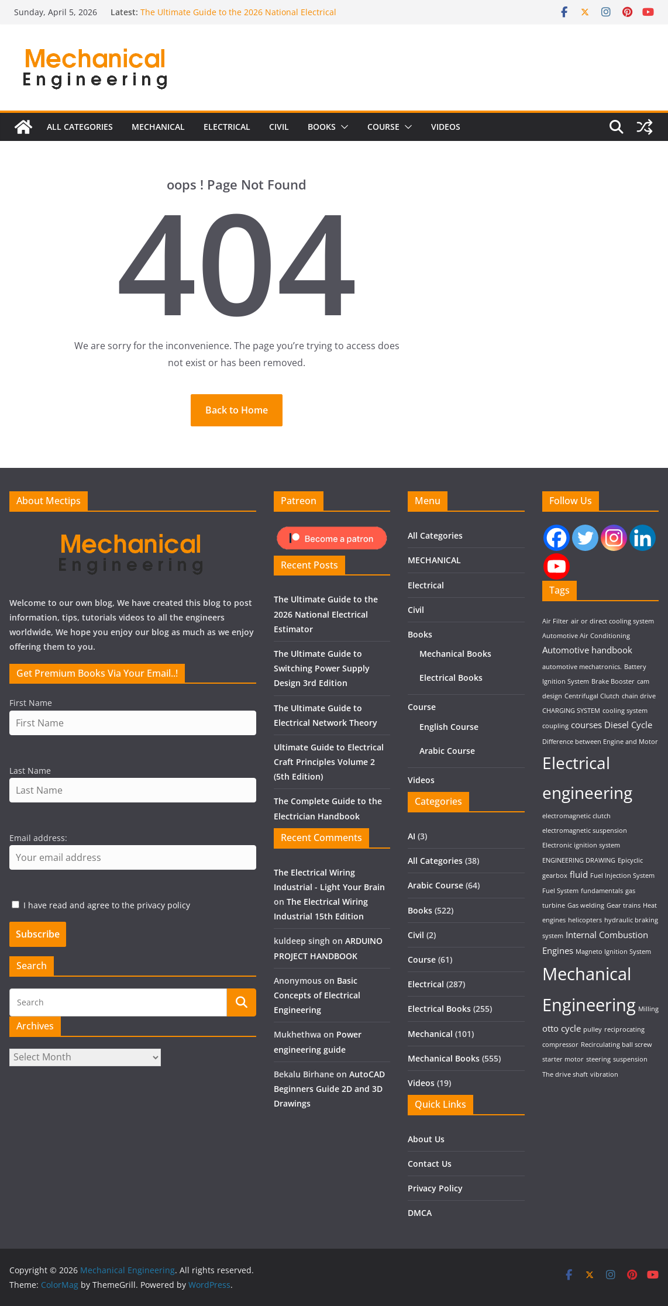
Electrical (227, 133)
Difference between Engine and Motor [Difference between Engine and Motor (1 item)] (600, 742)
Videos (445, 133)
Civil (279, 133)
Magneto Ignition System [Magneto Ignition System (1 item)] (613, 951)
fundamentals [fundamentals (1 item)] (602, 891)
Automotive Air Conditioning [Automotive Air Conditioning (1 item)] (586, 636)
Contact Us (430, 1163)
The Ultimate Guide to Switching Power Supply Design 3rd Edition (322, 668)
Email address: (38, 837)
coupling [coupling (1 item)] (555, 726)
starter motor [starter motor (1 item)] (563, 1059)
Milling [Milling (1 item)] (648, 1009)
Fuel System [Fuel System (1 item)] (560, 891)
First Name (30, 702)
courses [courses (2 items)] (586, 724)
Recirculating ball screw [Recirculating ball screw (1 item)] (616, 1044)
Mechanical (430, 1033)
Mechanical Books (455, 653)
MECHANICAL (158, 133)
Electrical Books (451, 677)
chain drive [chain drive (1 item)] (639, 696)
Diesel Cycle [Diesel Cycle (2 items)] (628, 724)
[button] (342, 133)
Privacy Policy (435, 1188)
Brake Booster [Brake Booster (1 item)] (613, 681)
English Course (448, 726)
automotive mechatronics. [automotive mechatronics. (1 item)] (582, 667)
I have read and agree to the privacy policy (106, 905)
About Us (426, 1139)
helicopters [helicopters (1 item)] (585, 920)
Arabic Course (447, 750)
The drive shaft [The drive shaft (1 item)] (565, 1074)
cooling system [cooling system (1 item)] (625, 711)
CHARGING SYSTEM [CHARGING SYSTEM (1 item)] (571, 711)
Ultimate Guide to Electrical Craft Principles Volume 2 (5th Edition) (329, 762)
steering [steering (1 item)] (598, 1059)
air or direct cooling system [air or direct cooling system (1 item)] (612, 621)
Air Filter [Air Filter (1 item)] (555, 621)
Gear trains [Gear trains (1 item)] (624, 905)
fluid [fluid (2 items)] (579, 874)
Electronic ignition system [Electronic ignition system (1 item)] (581, 845)
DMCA (420, 1212)
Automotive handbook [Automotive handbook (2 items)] (587, 650)
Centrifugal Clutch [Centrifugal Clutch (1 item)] (591, 696)
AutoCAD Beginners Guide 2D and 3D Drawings (329, 1089)
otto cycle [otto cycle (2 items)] (561, 1028)
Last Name (30, 770)
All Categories (80, 133)
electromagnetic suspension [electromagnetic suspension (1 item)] (584, 830)
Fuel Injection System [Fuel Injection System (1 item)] (622, 875)
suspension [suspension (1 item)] (630, 1059)
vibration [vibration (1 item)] (604, 1074)
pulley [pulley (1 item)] (592, 1029)
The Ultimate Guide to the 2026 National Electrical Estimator (326, 614)
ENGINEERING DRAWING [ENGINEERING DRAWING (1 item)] (578, 860)
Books (322, 133)
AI (411, 836)
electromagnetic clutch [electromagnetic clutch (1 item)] (576, 816)
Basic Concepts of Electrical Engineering (317, 995)
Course (383, 133)
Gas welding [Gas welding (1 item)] (585, 905)
